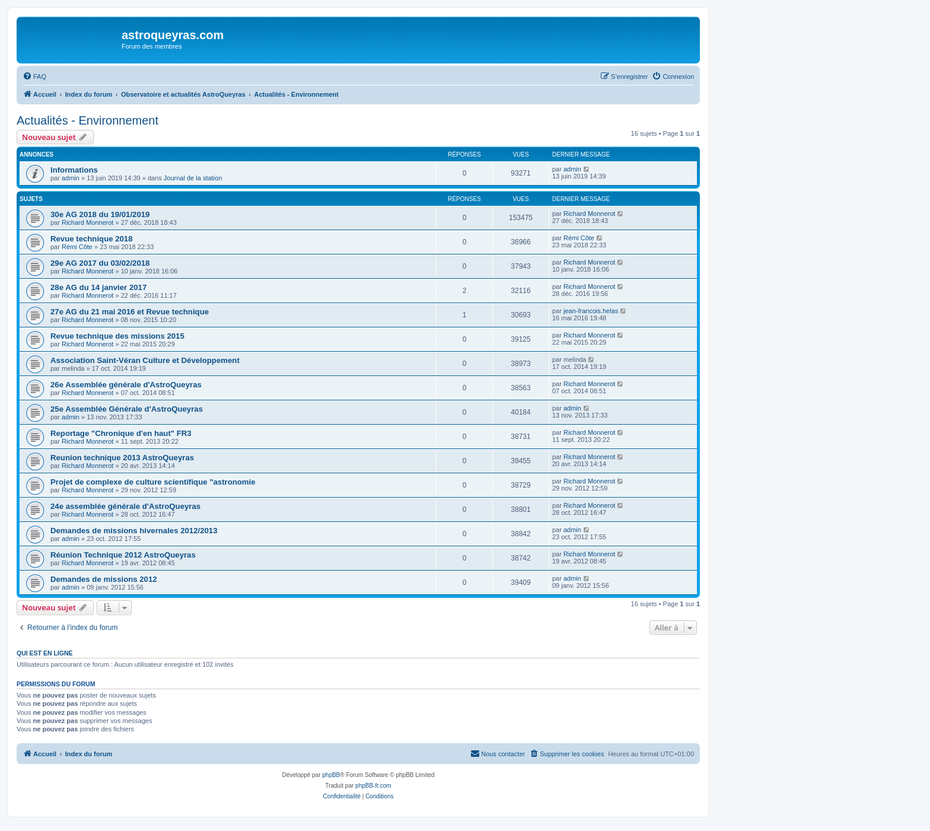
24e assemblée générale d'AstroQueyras (125, 506)
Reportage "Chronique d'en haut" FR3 (121, 433)
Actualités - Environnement (87, 120)
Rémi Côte (77, 246)
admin (70, 178)
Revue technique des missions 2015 (117, 336)
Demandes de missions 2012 (103, 579)
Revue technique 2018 (91, 238)
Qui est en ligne (45, 653)
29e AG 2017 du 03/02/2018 (99, 263)
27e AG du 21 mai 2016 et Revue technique (129, 311)
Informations (74, 169)
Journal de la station (193, 178)
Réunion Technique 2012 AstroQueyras (123, 554)
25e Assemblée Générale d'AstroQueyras (126, 409)
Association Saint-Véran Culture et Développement (145, 360)
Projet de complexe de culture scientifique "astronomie (153, 481)
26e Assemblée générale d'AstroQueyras (126, 384)
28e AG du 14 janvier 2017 (98, 287)
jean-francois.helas (590, 310)
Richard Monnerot (87, 222)
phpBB (331, 775)
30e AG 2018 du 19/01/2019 (99, 214)
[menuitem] (34, 76)
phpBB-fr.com (373, 785)
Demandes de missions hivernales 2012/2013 (134, 530)
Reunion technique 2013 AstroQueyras (122, 457)
